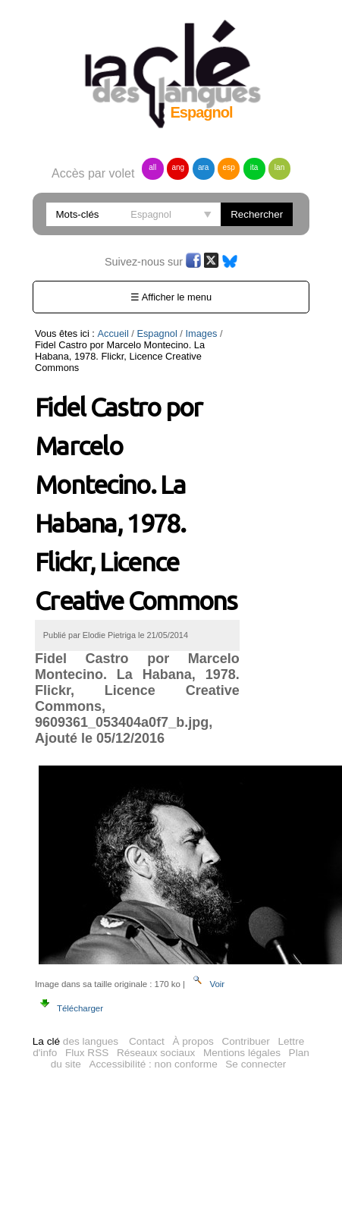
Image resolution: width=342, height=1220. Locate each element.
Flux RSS (86, 1041)
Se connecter (255, 1052)
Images (202, 333)
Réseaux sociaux (156, 1041)
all (152, 167)
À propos (192, 1030)
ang (177, 167)
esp (229, 167)
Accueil (112, 333)
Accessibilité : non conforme (153, 1052)
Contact (147, 1030)
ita (254, 167)
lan (279, 167)
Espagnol (156, 333)
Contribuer (245, 1030)
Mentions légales (242, 1041)
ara (203, 167)
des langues (75, 1030)
